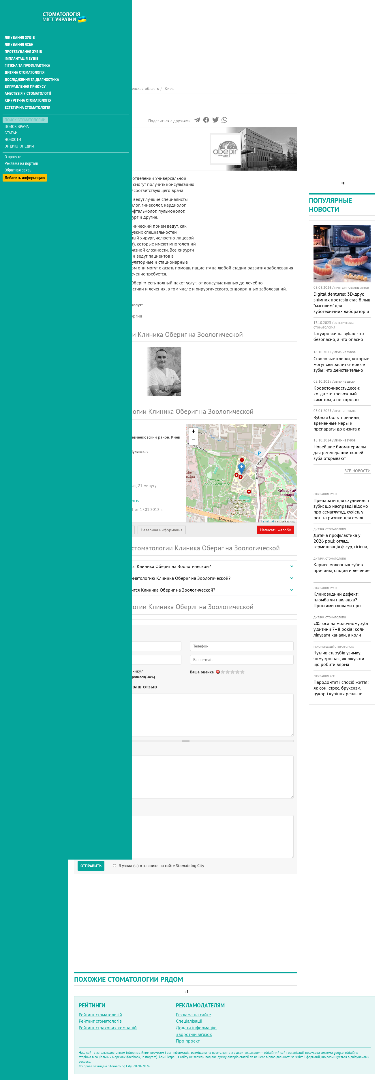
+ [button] (193, 432)
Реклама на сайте (193, 1014)
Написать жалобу (275, 530)
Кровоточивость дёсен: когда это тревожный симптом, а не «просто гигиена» (337, 396)
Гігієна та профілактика (27, 52)
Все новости (357, 470)
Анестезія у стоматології (28, 79)
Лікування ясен (19, 31)
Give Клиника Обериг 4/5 (237, 672)
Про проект (188, 1041)
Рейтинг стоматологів (100, 1021)
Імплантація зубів (22, 45)
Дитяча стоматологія (25, 58)
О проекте (13, 142)
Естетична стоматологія (27, 93)
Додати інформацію (196, 1027)
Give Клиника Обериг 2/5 (228, 672)
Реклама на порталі (21, 149)
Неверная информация (162, 530)
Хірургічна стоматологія (28, 86)
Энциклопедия (19, 132)
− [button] (193, 440)
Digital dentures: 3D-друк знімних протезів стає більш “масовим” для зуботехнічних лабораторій (342, 302)
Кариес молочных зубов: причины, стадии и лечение (341, 567)
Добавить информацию (25, 162)
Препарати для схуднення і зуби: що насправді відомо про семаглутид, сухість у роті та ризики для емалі (341, 508)
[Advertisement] (185, 40)
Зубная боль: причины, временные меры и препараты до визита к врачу (337, 425)
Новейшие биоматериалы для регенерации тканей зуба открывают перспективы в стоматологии (340, 458)
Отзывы (86, 160)
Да (88, 676)
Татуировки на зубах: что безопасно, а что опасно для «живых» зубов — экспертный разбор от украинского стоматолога (339, 345)
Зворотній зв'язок (194, 1034)
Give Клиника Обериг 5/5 (242, 672)
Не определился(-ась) (135, 676)
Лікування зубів (20, 24)
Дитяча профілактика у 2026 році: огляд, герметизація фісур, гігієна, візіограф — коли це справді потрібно (342, 546)
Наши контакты (94, 153)
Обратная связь (18, 155)
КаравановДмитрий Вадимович (102, 364)
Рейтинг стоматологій (100, 1014)
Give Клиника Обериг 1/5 (223, 672)
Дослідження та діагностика (32, 65)
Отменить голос (218, 672)
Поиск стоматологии (25, 105)
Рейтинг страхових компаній (108, 1027)
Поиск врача (17, 112)
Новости (13, 125)
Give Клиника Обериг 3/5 (232, 672)
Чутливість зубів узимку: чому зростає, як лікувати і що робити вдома (340, 658)
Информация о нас (97, 140)
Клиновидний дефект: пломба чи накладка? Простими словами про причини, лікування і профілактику (337, 605)
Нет (103, 676)
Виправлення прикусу (25, 72)
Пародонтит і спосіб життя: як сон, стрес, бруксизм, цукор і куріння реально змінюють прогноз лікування (341, 693)
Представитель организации (106, 530)
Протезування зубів (23, 38)
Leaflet (267, 521)
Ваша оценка (202, 672)
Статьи (11, 119)
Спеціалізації (189, 1021)
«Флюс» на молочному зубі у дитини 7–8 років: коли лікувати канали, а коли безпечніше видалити (341, 631)
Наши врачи (90, 147)
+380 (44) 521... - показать (109, 500)
